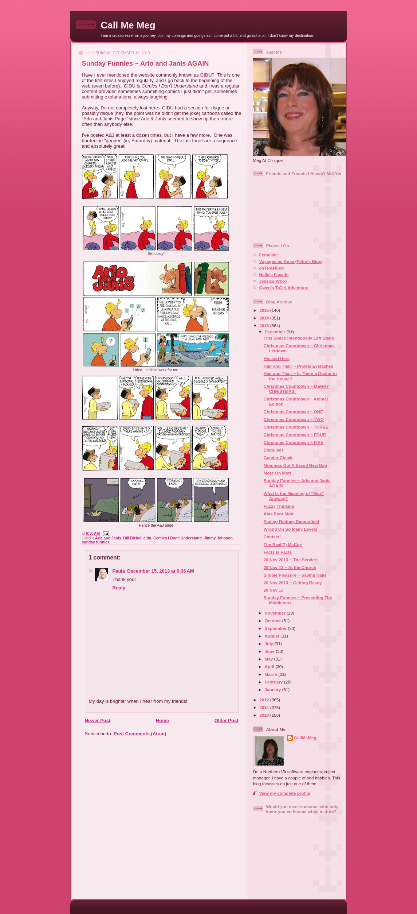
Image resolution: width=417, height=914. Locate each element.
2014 (265, 317)
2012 (265, 699)
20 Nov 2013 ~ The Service (290, 559)
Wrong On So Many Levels (290, 529)
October (273, 620)
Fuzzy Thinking (279, 506)
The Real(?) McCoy (283, 544)
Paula (119, 571)
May (269, 659)
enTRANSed (271, 268)
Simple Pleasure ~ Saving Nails (295, 575)
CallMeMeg (305, 737)
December (276, 331)
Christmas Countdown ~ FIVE (293, 442)
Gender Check (278, 457)
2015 (265, 310)
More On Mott (277, 472)
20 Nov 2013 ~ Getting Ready (293, 582)
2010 (265, 715)
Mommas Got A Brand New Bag (295, 465)
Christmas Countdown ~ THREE (296, 427)
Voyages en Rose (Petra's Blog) (291, 261)
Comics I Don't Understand (177, 538)
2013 (265, 325)
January (273, 689)
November (276, 613)
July (270, 643)
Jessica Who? (273, 281)
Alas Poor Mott (279, 513)
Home (162, 720)
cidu (147, 538)
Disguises (274, 450)
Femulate (268, 254)
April (270, 666)
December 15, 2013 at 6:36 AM (160, 571)
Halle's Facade (274, 274)
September (276, 628)
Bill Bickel (132, 538)
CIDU (206, 75)
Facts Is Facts (278, 552)
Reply (119, 587)
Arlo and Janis (108, 538)
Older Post (227, 720)
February (274, 681)
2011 (265, 707)
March (272, 674)
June (270, 651)
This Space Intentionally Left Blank (299, 338)
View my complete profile (284, 793)
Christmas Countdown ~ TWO (294, 419)
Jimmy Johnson (218, 538)
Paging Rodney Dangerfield (291, 521)
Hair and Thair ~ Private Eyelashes (298, 366)
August (273, 636)
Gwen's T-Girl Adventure (283, 287)
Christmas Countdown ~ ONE (293, 411)
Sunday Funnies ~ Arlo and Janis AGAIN (145, 63)
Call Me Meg (128, 25)
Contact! (272, 536)
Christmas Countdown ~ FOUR (295, 434)
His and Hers (277, 358)
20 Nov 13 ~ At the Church (290, 567)
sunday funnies (96, 542)
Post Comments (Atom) (140, 733)
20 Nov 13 (274, 590)
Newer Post (98, 720)
